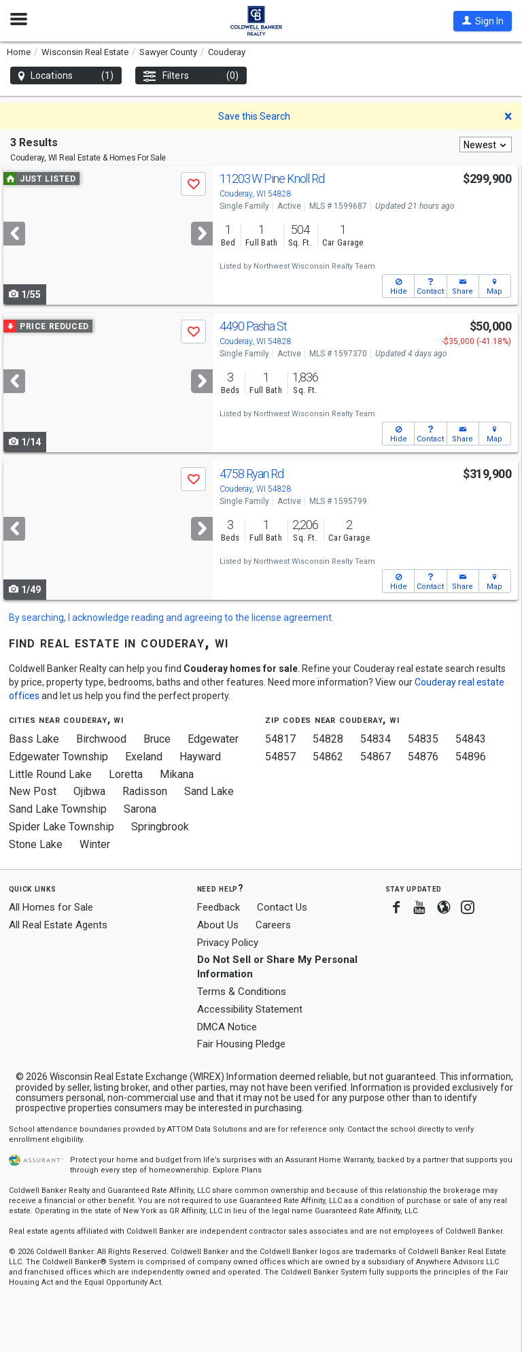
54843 (470, 738)
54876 (423, 756)
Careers (273, 925)
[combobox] (485, 144)
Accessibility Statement (249, 1009)
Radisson (144, 791)
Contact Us (282, 907)
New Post (32, 791)
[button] (482, 21)
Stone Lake (36, 844)
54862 (328, 756)
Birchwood (101, 738)
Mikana (177, 774)
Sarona (140, 808)
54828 (328, 738)
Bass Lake (34, 738)
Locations (66, 75)
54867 (375, 756)
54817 (280, 738)
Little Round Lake (50, 774)
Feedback (218, 907)
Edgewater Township (58, 756)
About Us (218, 925)
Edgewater (213, 738)
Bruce (157, 738)
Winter (95, 844)
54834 (375, 738)
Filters (191, 75)
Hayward (200, 756)
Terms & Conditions (241, 991)
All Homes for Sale (51, 907)
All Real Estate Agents (58, 925)
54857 (280, 756)
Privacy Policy (227, 942)
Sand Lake (209, 791)
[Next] (202, 234)
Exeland (143, 756)
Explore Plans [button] (237, 1170)
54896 (470, 756)
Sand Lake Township (58, 808)
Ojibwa (89, 791)
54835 (423, 738)
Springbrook (160, 826)
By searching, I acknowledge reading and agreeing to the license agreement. (171, 617)
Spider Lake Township (61, 826)
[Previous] (14, 234)
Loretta (126, 774)
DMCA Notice (227, 1027)
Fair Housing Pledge (241, 1044)
